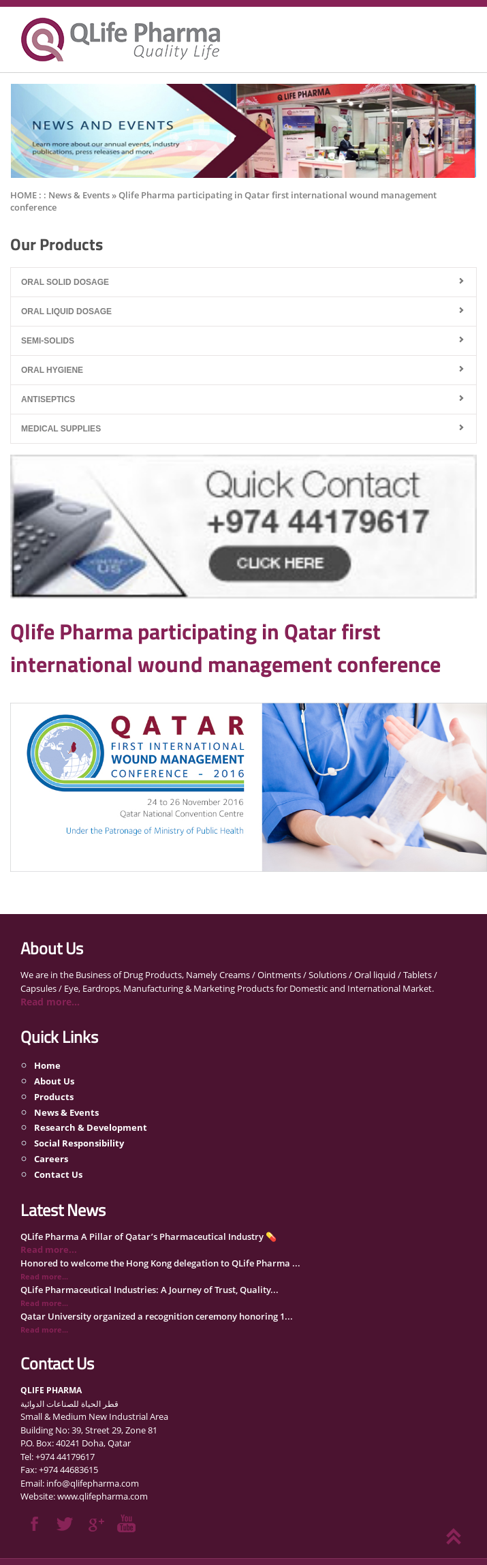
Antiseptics (48, 399)
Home (47, 1065)
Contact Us (58, 1174)
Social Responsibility (79, 1143)
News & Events (66, 1112)
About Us (54, 1081)
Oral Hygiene (52, 370)
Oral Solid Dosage (65, 282)
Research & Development (90, 1127)
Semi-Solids (47, 341)
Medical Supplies (61, 429)
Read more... (50, 1001)
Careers (51, 1159)
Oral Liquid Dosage (66, 311)
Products (54, 1096)
